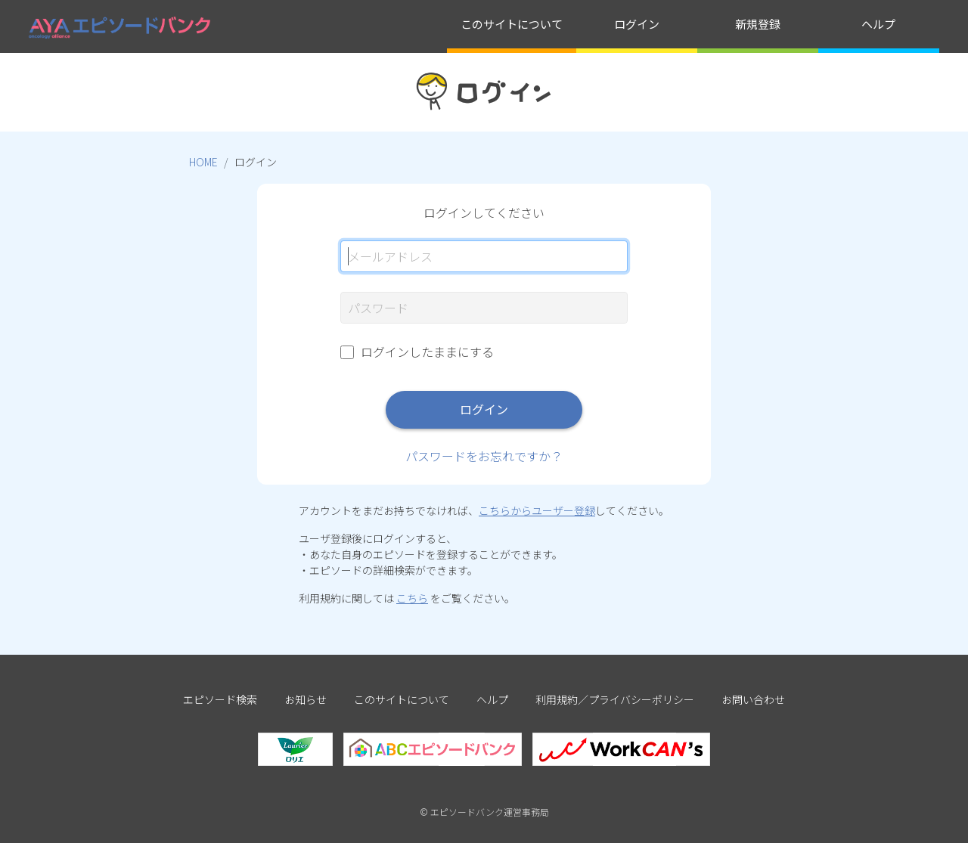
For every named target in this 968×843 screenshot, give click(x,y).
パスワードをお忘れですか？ (484, 456)
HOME (203, 161)
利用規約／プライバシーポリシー (614, 699)
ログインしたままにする (427, 351)
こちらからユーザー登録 (537, 510)
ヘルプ (878, 24)
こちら (412, 598)
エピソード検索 (220, 699)
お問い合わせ (753, 699)
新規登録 (757, 24)
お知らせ (305, 699)
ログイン (636, 24)
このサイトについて (512, 24)
